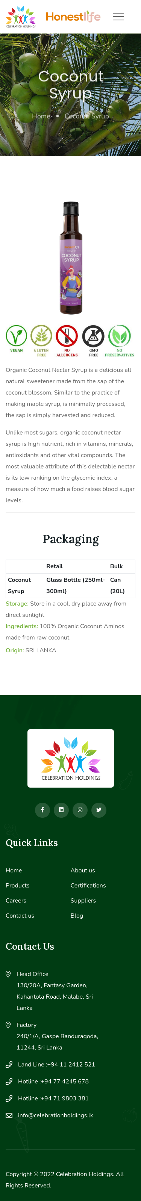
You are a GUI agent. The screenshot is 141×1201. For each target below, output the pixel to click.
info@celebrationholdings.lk (55, 1115)
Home (41, 117)
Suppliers (83, 901)
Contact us (20, 916)
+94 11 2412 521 (71, 1064)
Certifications (88, 885)
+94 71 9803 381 (65, 1098)
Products (18, 885)
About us (83, 870)
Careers (16, 901)
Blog (77, 916)
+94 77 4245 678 (65, 1081)
